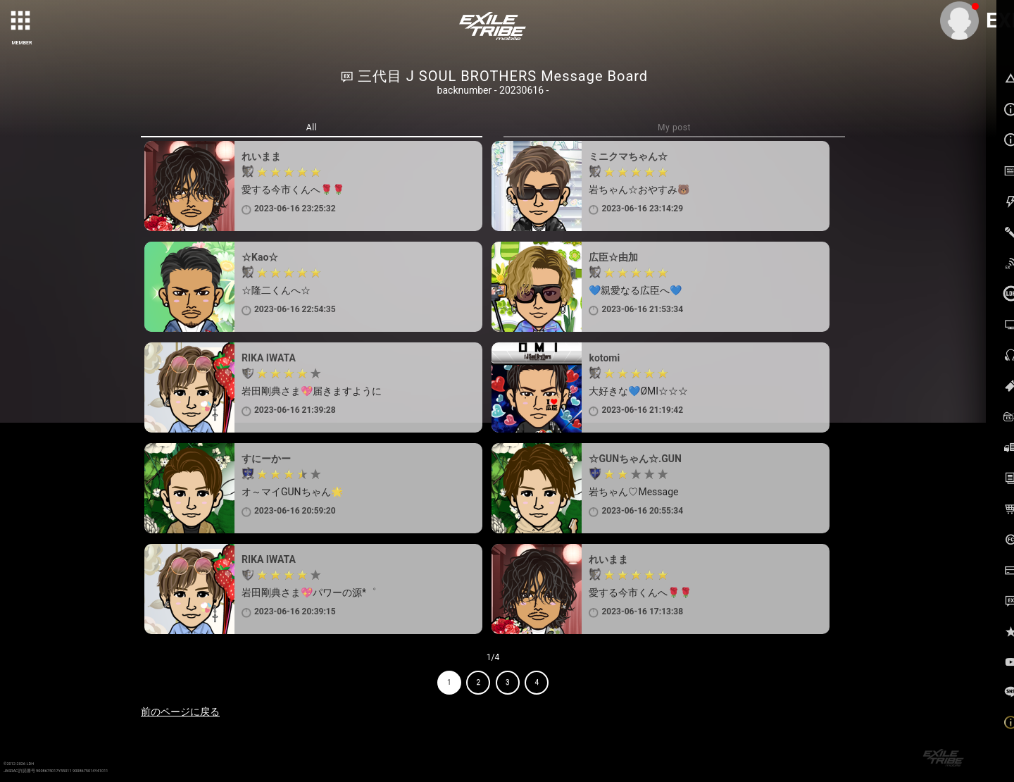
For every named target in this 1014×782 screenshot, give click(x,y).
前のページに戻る (180, 711)
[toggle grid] (22, 22)
